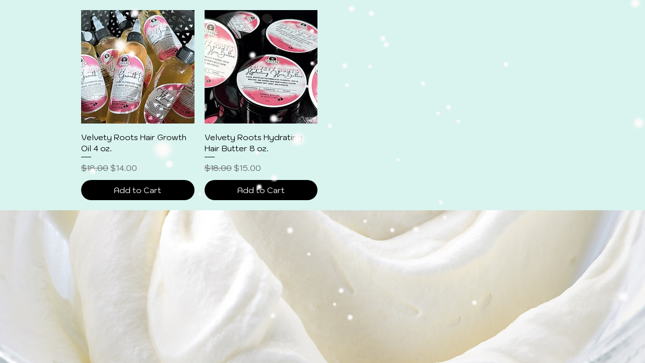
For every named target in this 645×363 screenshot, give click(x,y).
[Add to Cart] (138, 190)
